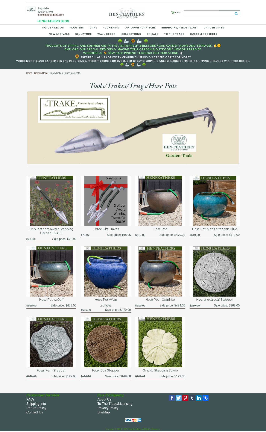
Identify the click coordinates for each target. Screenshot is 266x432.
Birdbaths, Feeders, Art (179, 27)
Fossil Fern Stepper (51, 370)
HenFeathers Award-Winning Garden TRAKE (51, 231)
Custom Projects (203, 34)
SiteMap (103, 412)
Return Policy (36, 408)
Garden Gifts (214, 27)
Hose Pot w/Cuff (51, 299)
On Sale (152, 34)
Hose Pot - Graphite (160, 299)
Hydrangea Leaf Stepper (214, 299)
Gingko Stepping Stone (160, 370)
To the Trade (174, 34)
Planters (76, 27)
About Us (104, 399)
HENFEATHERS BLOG (53, 21)
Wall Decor (106, 34)
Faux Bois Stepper (105, 370)
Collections (131, 34)
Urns (93, 27)
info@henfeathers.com (51, 14)
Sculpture (83, 34)
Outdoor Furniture (140, 27)
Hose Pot (160, 229)
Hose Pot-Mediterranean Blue (214, 229)
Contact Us (34, 412)
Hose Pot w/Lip (106, 299)
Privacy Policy (107, 408)
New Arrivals (59, 34)
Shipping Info (36, 404)
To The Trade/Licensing (114, 404)
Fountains (111, 27)
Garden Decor (53, 27)
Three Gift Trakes (106, 229)
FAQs (30, 399)
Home (29, 73)
